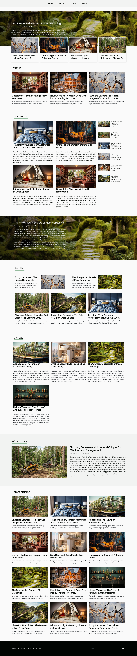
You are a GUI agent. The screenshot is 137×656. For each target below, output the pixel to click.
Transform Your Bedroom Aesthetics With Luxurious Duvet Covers (31, 146)
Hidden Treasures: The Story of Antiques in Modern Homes (28, 408)
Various (84, 3)
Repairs (50, 3)
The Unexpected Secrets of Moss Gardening (36, 23)
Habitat (73, 3)
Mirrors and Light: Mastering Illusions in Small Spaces (81, 58)
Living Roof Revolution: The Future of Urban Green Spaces (116, 178)
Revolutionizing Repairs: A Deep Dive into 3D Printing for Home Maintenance (68, 98)
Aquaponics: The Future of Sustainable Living (116, 124)
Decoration (62, 3)
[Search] (104, 648)
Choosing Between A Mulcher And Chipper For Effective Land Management (112, 59)
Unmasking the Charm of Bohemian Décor (54, 57)
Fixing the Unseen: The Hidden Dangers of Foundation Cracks (23, 58)
